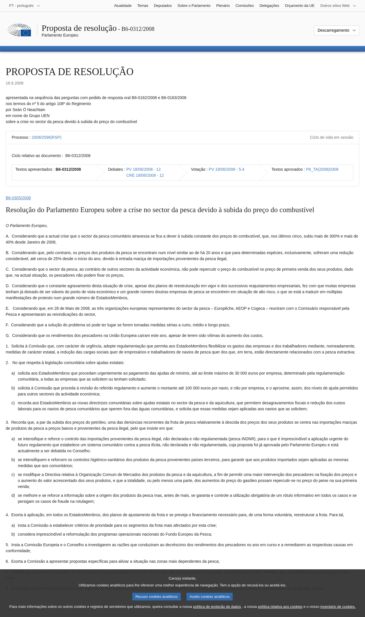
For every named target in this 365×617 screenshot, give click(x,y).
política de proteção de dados (217, 609)
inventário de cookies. (338, 609)
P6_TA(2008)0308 (322, 169)
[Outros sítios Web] (338, 5)
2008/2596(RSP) (46, 137)
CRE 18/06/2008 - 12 (145, 175)
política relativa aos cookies (280, 609)
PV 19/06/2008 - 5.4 (226, 169)
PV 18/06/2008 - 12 (143, 169)
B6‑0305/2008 (18, 198)
